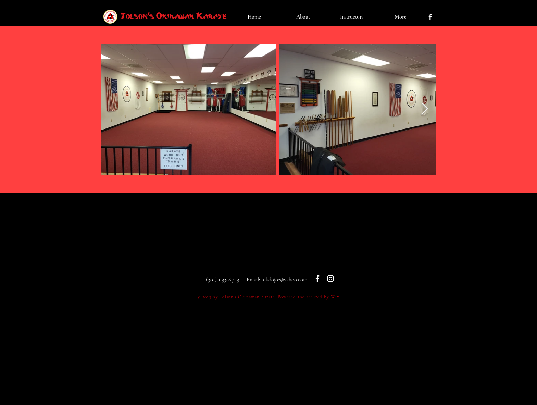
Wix (335, 297)
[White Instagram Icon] (330, 278)
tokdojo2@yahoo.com (284, 279)
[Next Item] (424, 109)
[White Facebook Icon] (430, 17)
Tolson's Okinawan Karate (173, 16)
